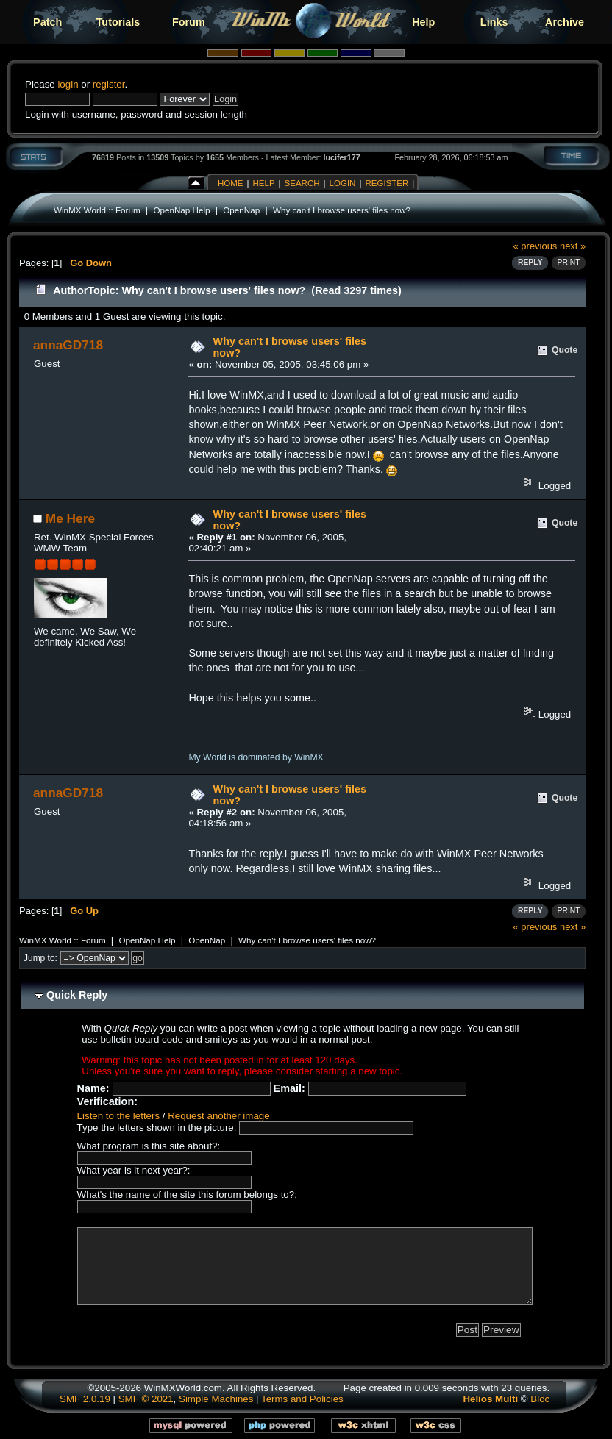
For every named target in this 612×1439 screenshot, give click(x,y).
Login (343, 183)
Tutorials (118, 22)
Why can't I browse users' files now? (341, 210)
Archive (564, 22)
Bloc (539, 1398)
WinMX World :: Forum (97, 210)
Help (423, 22)
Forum (188, 22)
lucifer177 (341, 157)
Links (494, 22)
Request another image (218, 1115)
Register (386, 183)
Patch (47, 22)
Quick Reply (76, 995)
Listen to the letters (118, 1115)
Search (302, 183)
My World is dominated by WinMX (255, 757)
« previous (535, 245)
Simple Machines (216, 1398)
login (67, 84)
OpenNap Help (181, 210)
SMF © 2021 (146, 1398)
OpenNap (241, 210)
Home (230, 183)
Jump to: (40, 958)
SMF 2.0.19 (85, 1398)
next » (573, 245)
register (109, 84)
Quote (564, 350)
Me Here (70, 518)
